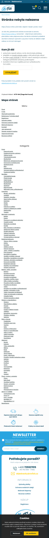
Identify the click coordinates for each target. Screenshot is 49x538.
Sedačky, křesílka (9, 197)
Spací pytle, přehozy (10, 199)
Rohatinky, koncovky (10, 313)
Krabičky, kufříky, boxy (11, 279)
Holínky (6, 359)
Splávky (6, 317)
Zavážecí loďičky (9, 382)
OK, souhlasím (31, 533)
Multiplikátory (8, 182)
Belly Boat (7, 380)
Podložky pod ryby (10, 323)
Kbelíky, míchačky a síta (11, 290)
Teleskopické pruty (10, 157)
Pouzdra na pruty (9, 273)
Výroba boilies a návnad (11, 237)
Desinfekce (7, 338)
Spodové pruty (8, 164)
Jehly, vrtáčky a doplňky (11, 250)
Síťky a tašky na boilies (11, 281)
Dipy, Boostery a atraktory (12, 228)
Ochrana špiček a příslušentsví (14, 170)
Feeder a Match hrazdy (11, 309)
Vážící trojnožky (9, 334)
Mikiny (6, 348)
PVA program (8, 252)
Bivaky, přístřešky (9, 193)
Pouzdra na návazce (10, 285)
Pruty (3, 149)
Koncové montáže (9, 262)
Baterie (6, 388)
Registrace (24, 504)
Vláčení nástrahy (9, 233)
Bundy (6, 342)
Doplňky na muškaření (11, 266)
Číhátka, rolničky (9, 315)
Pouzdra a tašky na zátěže (12, 283)
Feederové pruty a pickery (12, 153)
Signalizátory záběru (10, 304)
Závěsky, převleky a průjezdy (13, 260)
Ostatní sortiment (9, 267)
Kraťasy (6, 363)
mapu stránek (14, 57)
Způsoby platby (24, 484)
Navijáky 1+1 (7, 399)
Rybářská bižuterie (8, 239)
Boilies (6, 216)
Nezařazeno (5, 403)
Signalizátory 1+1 (9, 401)
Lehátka (6, 195)
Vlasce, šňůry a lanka (11, 241)
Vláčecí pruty (8, 155)
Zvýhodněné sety (9, 394)
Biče (5, 166)
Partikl (6, 226)
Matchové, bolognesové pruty (13, 161)
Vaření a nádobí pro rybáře (12, 208)
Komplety (7, 370)
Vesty (5, 365)
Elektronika (7, 210)
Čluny (6, 378)
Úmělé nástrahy (9, 231)
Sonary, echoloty (9, 384)
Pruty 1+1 (6, 395)
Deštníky (6, 201)
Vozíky (6, 205)
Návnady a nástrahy (8, 214)
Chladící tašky (8, 296)
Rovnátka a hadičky (10, 254)
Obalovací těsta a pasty (11, 229)
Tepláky (6, 361)
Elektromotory (8, 386)
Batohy (6, 272)
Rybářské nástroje (9, 264)
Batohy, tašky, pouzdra (9, 270)
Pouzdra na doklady (10, 277)
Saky (5, 327)
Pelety (6, 218)
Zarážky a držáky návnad (12, 256)
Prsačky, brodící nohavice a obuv (14, 357)
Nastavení (16, 533)
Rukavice (7, 368)
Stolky (6, 203)
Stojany (6, 302)
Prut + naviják (8, 397)
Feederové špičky (9, 172)
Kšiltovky (7, 352)
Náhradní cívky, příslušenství (13, 189)
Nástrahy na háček (10, 224)
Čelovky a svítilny (9, 207)
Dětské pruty (8, 168)
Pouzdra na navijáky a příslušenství (15, 288)
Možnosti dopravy (24, 491)
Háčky (6, 243)
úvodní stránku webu (19, 55)
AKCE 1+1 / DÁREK (7, 392)
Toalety (6, 212)
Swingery (7, 308)
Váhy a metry (8, 332)
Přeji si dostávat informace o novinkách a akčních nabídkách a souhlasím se (24, 442)
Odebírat (40, 449)
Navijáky (4, 174)
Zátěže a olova (8, 247)
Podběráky (7, 321)
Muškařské (7, 159)
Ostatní (6, 374)
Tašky (6, 287)
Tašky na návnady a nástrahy (13, 294)
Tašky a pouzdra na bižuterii (13, 292)
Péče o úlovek (6, 319)
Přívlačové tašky (9, 275)
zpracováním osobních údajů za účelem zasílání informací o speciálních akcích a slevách (24, 443)
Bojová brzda (8, 187)
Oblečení (4, 340)
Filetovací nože (8, 336)
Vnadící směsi (8, 222)
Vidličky (6, 311)
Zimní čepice (8, 353)
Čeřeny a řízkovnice (10, 329)
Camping (5, 191)
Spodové (6, 186)
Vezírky (6, 325)
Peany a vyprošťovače (11, 331)
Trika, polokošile (9, 346)
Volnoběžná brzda (9, 176)
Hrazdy (6, 306)
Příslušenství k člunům (11, 390)
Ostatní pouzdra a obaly (11, 298)
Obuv (5, 372)
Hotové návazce (9, 249)
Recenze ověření (24, 494)
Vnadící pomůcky (9, 235)
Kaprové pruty (8, 151)
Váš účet (7, 1)
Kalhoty (6, 344)
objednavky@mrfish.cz (9, 83)
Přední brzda (8, 178)
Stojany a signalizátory (9, 300)
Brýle (5, 350)
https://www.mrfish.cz (9, 34)
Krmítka (6, 245)
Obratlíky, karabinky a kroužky (14, 258)
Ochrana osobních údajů (24, 487)
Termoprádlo (8, 367)
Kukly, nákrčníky (9, 355)
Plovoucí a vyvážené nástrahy (13, 220)
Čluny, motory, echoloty (9, 376)
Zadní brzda (7, 180)
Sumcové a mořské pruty (12, 163)
